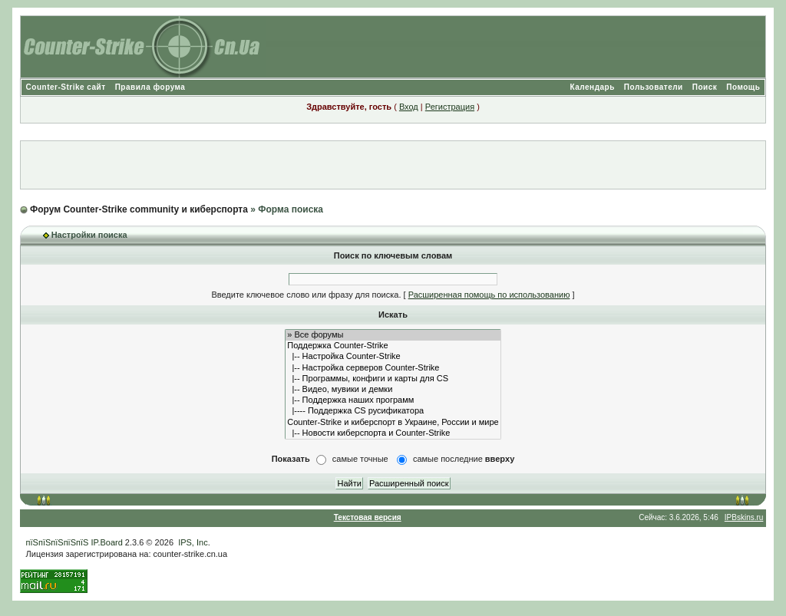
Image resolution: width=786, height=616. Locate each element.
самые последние (463, 458)
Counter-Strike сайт (66, 87)
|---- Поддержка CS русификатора (393, 411)
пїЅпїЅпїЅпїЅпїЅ (57, 542)
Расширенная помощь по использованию (489, 294)
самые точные (360, 458)
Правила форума (150, 87)
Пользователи (653, 87)
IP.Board (106, 542)
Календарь (592, 87)
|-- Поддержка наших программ (393, 400)
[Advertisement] (393, 165)
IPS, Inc (193, 542)
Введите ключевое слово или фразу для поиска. (306, 294)
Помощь (743, 87)
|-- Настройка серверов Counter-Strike (393, 368)
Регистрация (449, 106)
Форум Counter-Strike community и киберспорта (139, 209)
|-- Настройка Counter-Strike (393, 356)
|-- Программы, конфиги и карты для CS (393, 379)
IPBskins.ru (744, 517)
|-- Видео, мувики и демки (393, 389)
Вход (408, 106)
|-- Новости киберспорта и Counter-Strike (393, 433)
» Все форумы (393, 335)
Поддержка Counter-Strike (393, 346)
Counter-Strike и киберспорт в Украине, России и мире (393, 422)
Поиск (705, 87)
